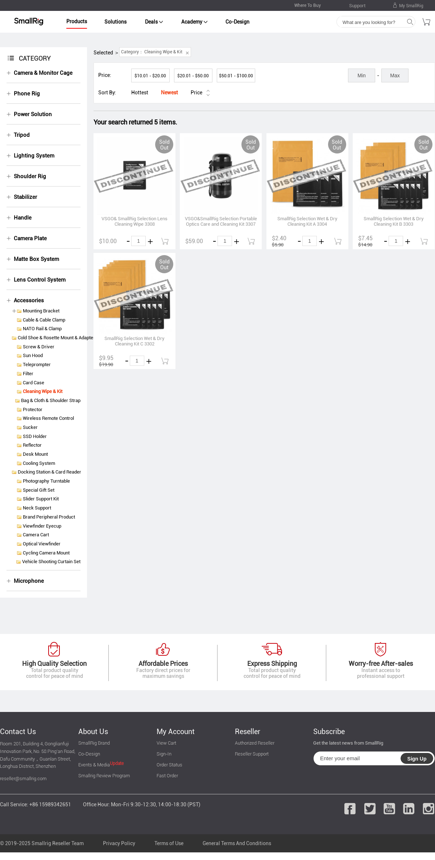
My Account (176, 731)
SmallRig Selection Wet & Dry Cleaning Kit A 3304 (307, 221)
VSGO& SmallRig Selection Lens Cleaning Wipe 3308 (134, 221)
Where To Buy (307, 5)
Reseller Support (252, 754)
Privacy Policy (119, 843)
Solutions (115, 22)
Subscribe (329, 731)
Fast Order (167, 775)
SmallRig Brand (94, 743)
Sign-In (164, 754)
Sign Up (417, 759)
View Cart (166, 743)
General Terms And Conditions (237, 843)
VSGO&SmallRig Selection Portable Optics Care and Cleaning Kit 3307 (221, 221)
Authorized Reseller (254, 743)
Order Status (169, 764)
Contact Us (18, 731)
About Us (93, 731)
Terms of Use (168, 843)
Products (76, 21)
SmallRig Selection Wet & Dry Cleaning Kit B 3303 (394, 221)
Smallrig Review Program (104, 775)
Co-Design (237, 22)
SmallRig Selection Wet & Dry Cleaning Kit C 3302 (134, 341)
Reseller (247, 731)
